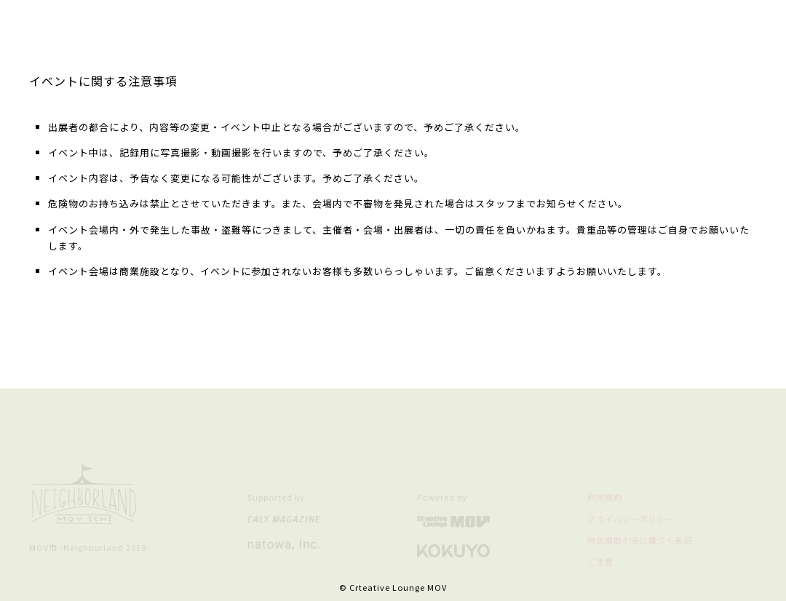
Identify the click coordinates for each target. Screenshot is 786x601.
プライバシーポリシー (631, 519)
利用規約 (604, 497)
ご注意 (600, 562)
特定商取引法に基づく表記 (639, 540)
